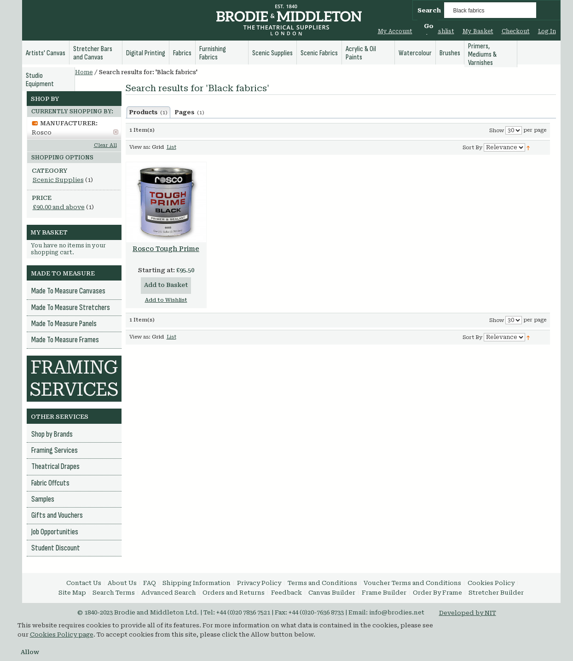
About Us (122, 582)
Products (148, 112)
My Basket (478, 31)
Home (84, 72)
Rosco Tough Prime (166, 248)
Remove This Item (115, 132)
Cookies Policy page (61, 634)
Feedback (286, 592)
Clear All (105, 145)
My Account (395, 31)
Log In (547, 31)
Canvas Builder (331, 592)
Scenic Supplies (58, 179)
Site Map (72, 592)
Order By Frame (437, 592)
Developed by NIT (467, 612)
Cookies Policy (491, 582)
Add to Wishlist (166, 300)
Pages (189, 112)
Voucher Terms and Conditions (412, 582)
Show (496, 131)
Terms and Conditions (322, 582)
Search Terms (114, 592)
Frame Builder (384, 592)
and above (59, 207)
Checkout (516, 31)
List (171, 147)
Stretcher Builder (496, 592)
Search (429, 10)
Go (429, 26)
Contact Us (83, 582)
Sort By (472, 148)
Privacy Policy (259, 582)
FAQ (149, 582)
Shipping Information (196, 582)
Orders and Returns (234, 592)
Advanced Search (168, 592)
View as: (139, 147)
